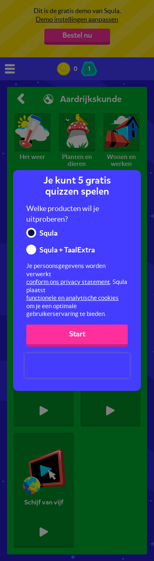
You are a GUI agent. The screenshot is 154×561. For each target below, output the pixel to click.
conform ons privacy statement (68, 281)
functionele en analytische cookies (72, 297)
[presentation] (77, 365)
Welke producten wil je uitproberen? (62, 213)
